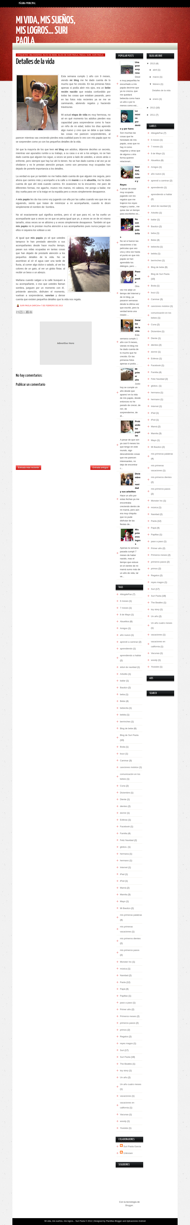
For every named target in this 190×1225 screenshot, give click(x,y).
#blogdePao (35, 55)
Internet (124, 867)
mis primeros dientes (130, 938)
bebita (123, 714)
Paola (82, 55)
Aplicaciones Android (135, 1221)
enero (156, 99)
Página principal (27, 3)
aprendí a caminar (129, 642)
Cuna (122, 785)
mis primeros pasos (129, 950)
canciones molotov (129, 767)
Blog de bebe (50, 55)
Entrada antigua (100, 467)
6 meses (124, 601)
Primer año (125, 1009)
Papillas (124, 996)
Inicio (65, 466)
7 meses (124, 608)
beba (122, 694)
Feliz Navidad (127, 840)
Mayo (122, 901)
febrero (157, 84)
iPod (122, 881)
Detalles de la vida (161, 90)
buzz (122, 753)
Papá (122, 989)
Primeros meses (128, 1016)
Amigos (123, 628)
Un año (123, 1077)
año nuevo (125, 635)
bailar (122, 680)
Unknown (128, 1153)
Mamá (123, 888)
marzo (156, 77)
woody (123, 1121)
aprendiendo (126, 648)
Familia (123, 833)
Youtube (124, 1128)
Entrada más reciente (28, 467)
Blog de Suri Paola (68, 55)
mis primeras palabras (131, 915)
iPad (122, 874)
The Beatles (126, 1064)
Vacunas (124, 1114)
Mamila (123, 894)
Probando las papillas (137, 428)
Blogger (129, 1205)
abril (155, 70)
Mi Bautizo (125, 908)
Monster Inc (126, 962)
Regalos (124, 1036)
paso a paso (126, 1002)
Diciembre (125, 792)
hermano (124, 860)
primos (123, 1030)
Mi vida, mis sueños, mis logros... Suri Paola (45, 31)
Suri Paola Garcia (132, 1146)
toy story (124, 1070)
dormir (123, 813)
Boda (122, 747)
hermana (124, 854)
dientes (123, 806)
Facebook (125, 826)
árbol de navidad (128, 667)
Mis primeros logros (138, 536)
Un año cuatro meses (130, 1084)
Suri (89, 55)
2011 (153, 115)
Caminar (124, 760)
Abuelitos (124, 621)
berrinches (125, 721)
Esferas (124, 819)
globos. (123, 847)
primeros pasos (127, 1023)
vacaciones (125, 1096)
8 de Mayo (125, 614)
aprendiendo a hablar (130, 655)
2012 (153, 107)
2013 (153, 63)
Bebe (122, 701)
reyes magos (126, 1043)
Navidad (124, 975)
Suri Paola (97, 55)
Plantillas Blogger (114, 1221)
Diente (123, 799)
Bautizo (123, 687)
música (123, 968)
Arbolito (124, 674)
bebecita (124, 708)
